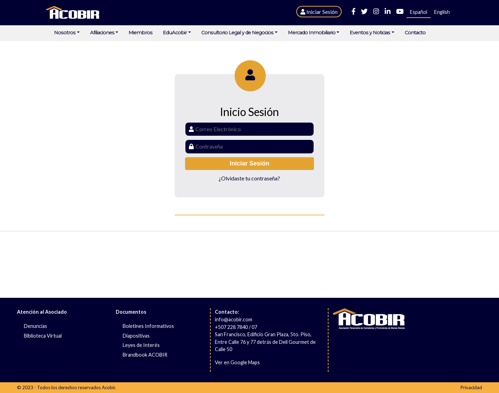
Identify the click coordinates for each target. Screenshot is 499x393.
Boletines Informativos (148, 326)
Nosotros (65, 33)
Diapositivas (136, 336)
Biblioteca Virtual (43, 336)
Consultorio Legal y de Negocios (237, 33)
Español (418, 12)
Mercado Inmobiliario (311, 33)
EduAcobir (175, 33)
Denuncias (35, 326)
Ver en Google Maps (237, 362)
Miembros (140, 33)
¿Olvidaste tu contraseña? (249, 178)
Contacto (415, 33)
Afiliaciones (102, 33)
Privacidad (471, 387)
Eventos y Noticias (370, 33)
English (442, 12)
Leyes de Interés (141, 345)
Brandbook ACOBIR (145, 355)
